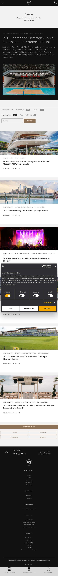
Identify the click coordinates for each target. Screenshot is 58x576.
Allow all (47, 308)
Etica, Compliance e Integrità (29, 550)
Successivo (14, 437)
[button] (29, 427)
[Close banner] (55, 266)
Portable (29, 475)
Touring (29, 477)
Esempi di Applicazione (29, 509)
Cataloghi (29, 495)
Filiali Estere (29, 540)
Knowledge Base (29, 524)
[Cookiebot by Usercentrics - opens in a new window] (43, 266)
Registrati (20, 18)
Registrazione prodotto (29, 522)
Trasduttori (29, 485)
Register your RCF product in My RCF (44, 453)
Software (29, 498)
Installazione (29, 480)
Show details (48, 302)
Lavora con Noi (29, 542)
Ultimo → (43, 437)
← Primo (14, 433)
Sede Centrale (29, 538)
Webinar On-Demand (29, 527)
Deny (11, 308)
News (29, 545)
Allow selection (29, 308)
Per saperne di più (10, 62)
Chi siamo (29, 547)
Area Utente (29, 519)
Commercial (29, 482)
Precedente (43, 433)
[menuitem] (29, 564)
